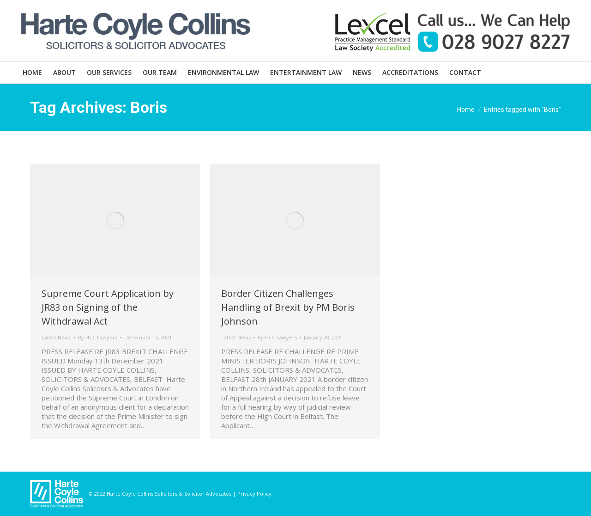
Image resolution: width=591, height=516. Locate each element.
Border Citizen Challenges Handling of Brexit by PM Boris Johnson (288, 307)
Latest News (56, 337)
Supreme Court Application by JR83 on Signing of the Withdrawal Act (108, 307)
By (97, 337)
